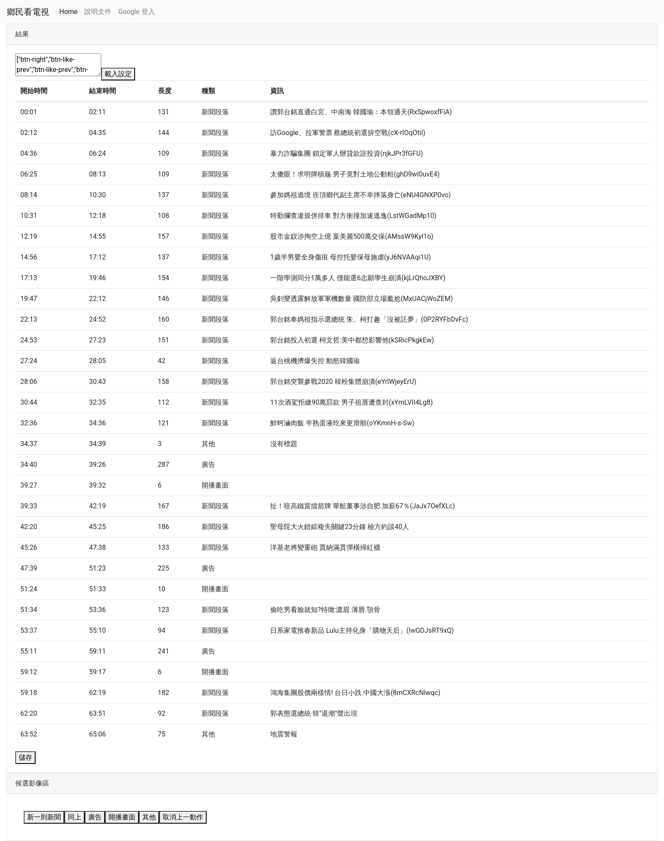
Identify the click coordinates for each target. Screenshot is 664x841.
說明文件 (97, 12)
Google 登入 (136, 12)
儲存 (25, 757)
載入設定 (118, 74)
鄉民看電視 (28, 12)
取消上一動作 (183, 817)
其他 (149, 817)
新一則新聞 (44, 817)
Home (68, 12)
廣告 (95, 817)
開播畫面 (122, 817)
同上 (74, 817)
